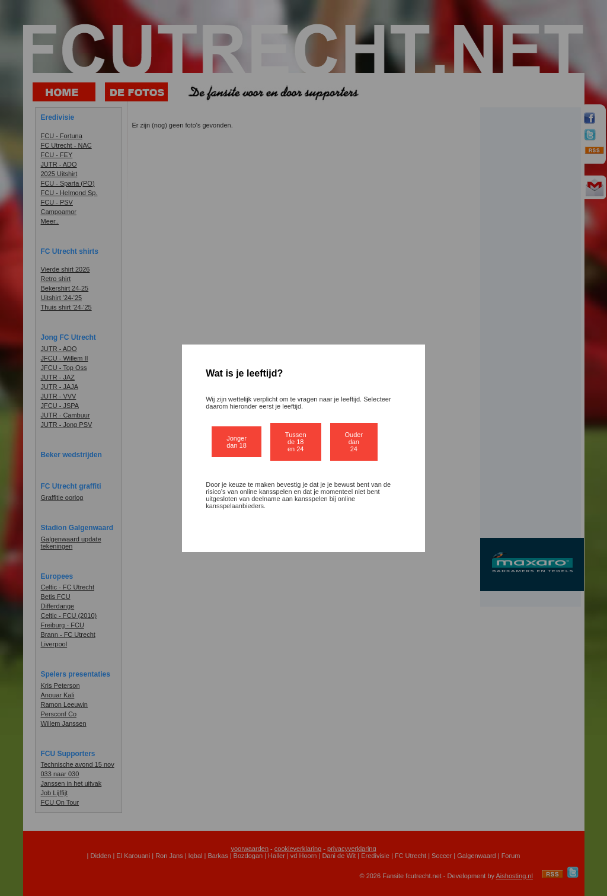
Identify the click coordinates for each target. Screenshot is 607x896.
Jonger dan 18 (236, 442)
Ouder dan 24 (354, 441)
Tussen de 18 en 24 (295, 441)
